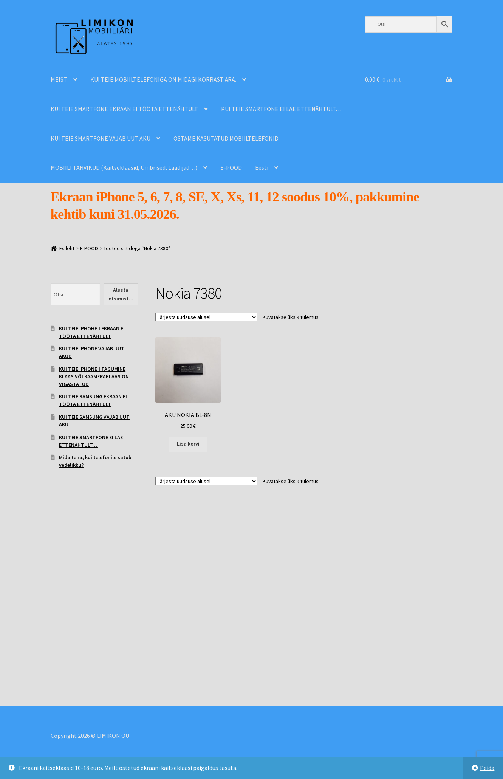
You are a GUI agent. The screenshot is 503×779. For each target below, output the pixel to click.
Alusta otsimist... (120, 294)
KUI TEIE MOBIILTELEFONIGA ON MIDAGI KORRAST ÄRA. (163, 79)
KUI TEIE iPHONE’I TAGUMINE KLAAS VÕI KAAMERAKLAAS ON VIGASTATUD (94, 376)
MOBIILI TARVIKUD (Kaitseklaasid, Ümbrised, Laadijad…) (124, 167)
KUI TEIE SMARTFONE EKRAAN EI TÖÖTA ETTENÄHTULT (124, 109)
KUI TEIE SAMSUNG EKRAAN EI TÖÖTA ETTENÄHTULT (93, 400)
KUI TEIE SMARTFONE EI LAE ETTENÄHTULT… (281, 109)
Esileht (66, 248)
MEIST (59, 79)
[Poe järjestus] (206, 317)
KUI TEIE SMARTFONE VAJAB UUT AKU (100, 138)
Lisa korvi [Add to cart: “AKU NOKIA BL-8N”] (188, 443)
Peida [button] (487, 767)
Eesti (261, 167)
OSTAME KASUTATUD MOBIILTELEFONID (226, 138)
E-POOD (231, 167)
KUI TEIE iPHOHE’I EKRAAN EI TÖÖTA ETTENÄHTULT (92, 332)
